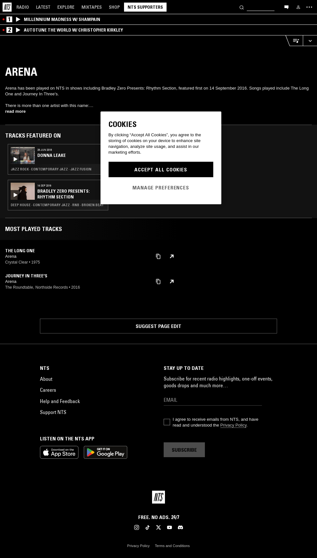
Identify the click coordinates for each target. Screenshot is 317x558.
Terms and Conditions (172, 546)
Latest (43, 7)
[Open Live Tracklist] (294, 40)
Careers (48, 390)
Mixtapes (92, 7)
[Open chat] (286, 7)
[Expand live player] (310, 40)
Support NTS (53, 412)
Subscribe (184, 450)
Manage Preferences (160, 187)
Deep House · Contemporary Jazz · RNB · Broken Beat (57, 205)
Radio (22, 7)
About (46, 379)
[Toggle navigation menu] (309, 7)
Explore (65, 7)
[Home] (7, 7)
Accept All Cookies (160, 169)
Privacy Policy (233, 425)
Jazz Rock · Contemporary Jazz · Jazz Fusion (51, 169)
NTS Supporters (145, 7)
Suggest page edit (158, 326)
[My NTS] (298, 7)
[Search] (241, 7)
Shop (114, 7)
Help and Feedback (60, 401)
